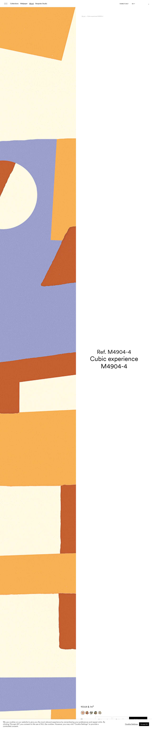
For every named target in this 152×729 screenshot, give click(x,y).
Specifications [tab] (87, 497)
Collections (14, 3)
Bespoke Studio (41, 3)
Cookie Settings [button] (131, 724)
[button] (71, 323)
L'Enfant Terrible (115, 497)
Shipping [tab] (85, 507)
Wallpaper (24, 3)
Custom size (120, 454)
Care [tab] (83, 502)
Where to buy (124, 3)
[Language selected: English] (133, 3)
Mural (31, 3)
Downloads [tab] (86, 505)
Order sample (103, 454)
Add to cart (138, 454)
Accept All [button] (144, 724)
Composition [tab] (86, 500)
